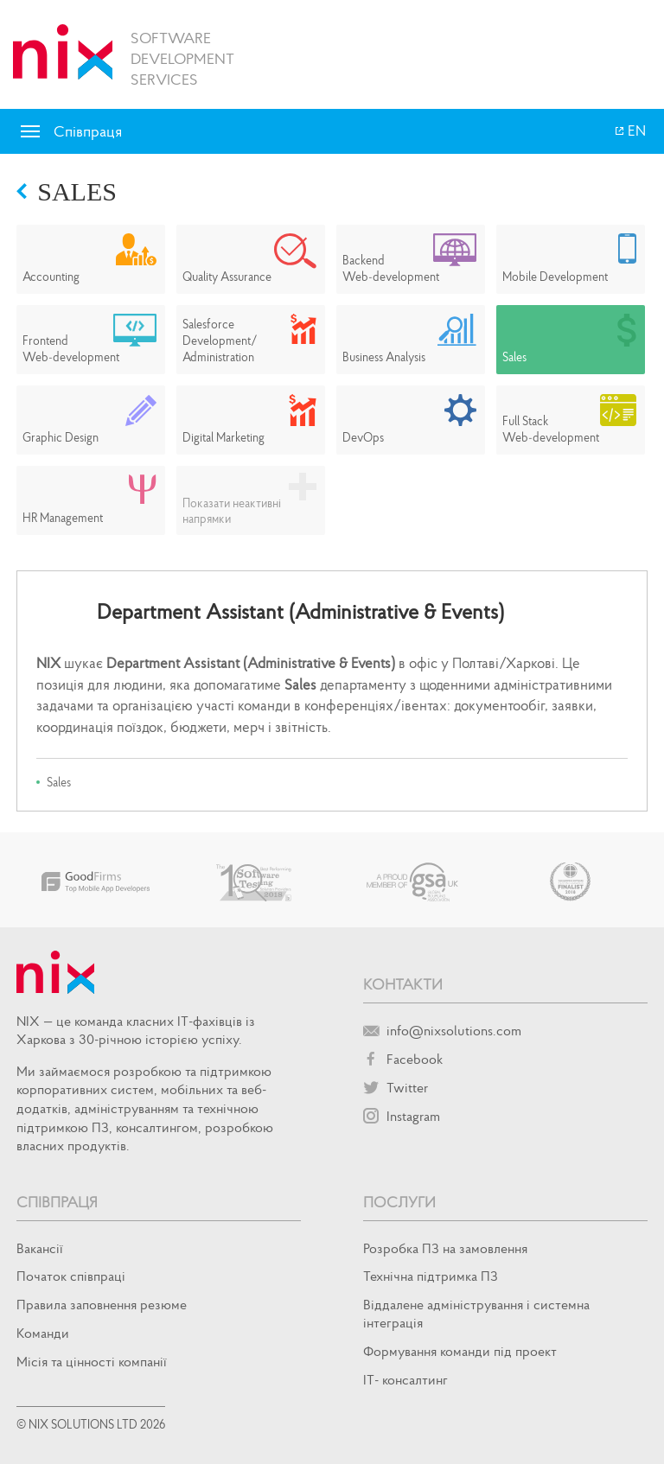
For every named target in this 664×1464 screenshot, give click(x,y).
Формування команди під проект (460, 1350)
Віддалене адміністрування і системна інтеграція (476, 1313)
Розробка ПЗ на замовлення (445, 1248)
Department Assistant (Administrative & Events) (300, 612)
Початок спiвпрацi (70, 1275)
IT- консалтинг (405, 1379)
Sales (77, 191)
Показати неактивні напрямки (231, 510)
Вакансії (39, 1248)
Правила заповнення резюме (101, 1304)
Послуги (399, 1202)
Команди (42, 1332)
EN (635, 130)
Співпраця (57, 1202)
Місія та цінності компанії (91, 1361)
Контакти (403, 984)
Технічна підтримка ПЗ (430, 1275)
